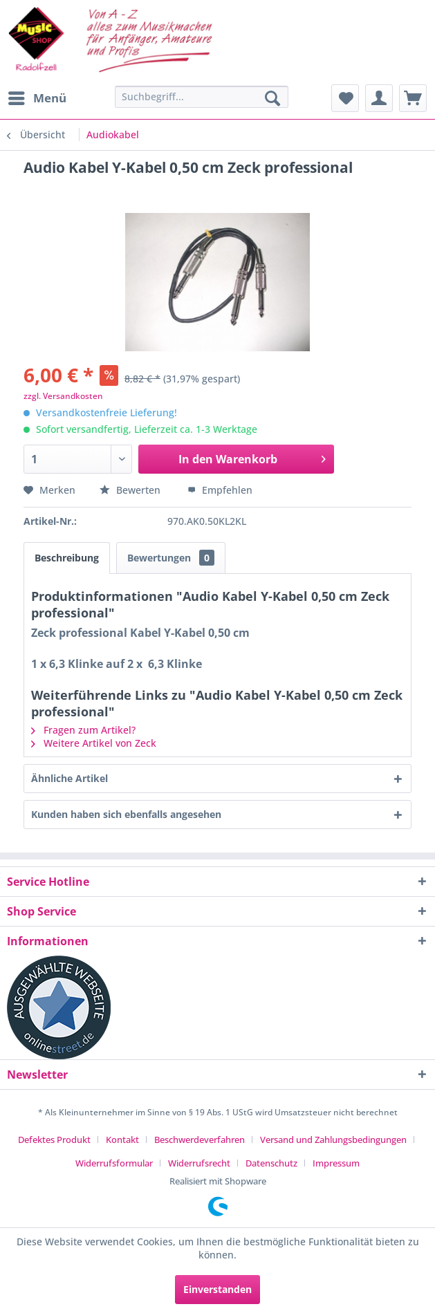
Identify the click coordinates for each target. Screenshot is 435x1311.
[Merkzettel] (345, 98)
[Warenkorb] (413, 98)
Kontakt (122, 1139)
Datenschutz (271, 1163)
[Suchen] (272, 98)
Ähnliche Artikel (69, 778)
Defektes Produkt (54, 1139)
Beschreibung (67, 557)
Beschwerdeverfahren (199, 1139)
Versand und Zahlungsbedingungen (333, 1139)
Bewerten (131, 489)
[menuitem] (36, 98)
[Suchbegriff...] (202, 97)
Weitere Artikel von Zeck (93, 743)
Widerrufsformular (114, 1163)
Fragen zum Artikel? (83, 729)
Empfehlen (219, 489)
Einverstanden (217, 1289)
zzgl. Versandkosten (63, 396)
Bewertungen (170, 558)
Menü (37, 96)
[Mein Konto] (379, 98)
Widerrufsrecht (199, 1163)
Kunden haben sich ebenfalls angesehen (126, 814)
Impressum (336, 1163)
